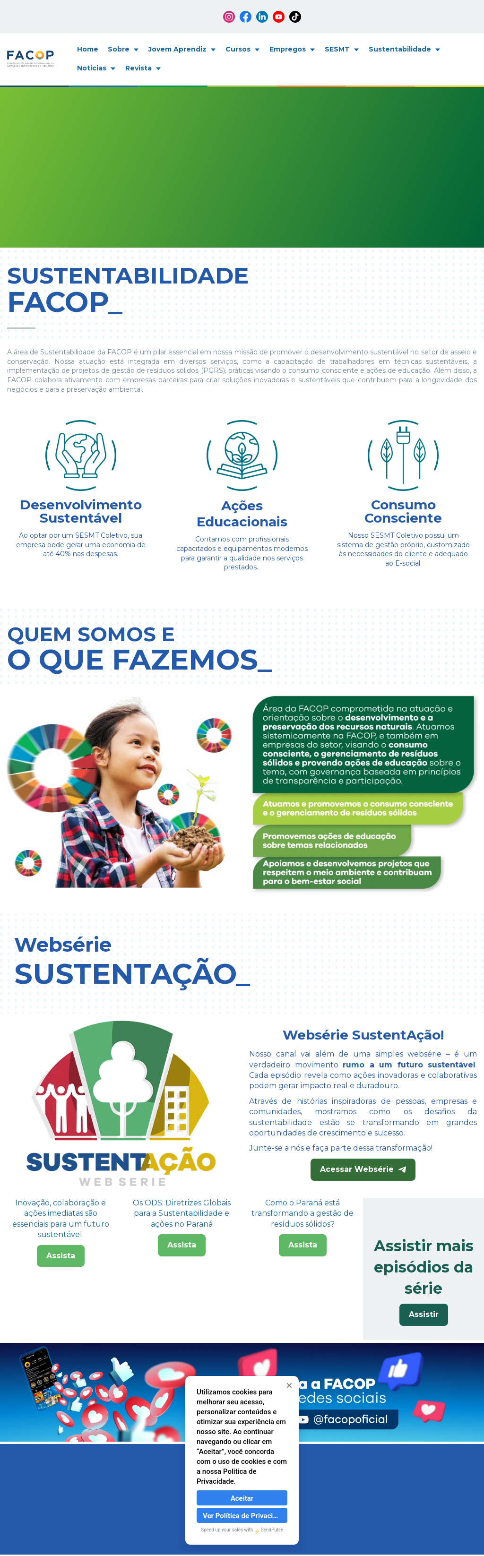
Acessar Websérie (363, 1169)
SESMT (342, 49)
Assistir (424, 1314)
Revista (143, 68)
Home (87, 49)
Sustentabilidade (405, 49)
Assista (60, 1315)
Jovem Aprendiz (182, 49)
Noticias (96, 68)
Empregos (292, 49)
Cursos (242, 49)
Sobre (123, 49)
